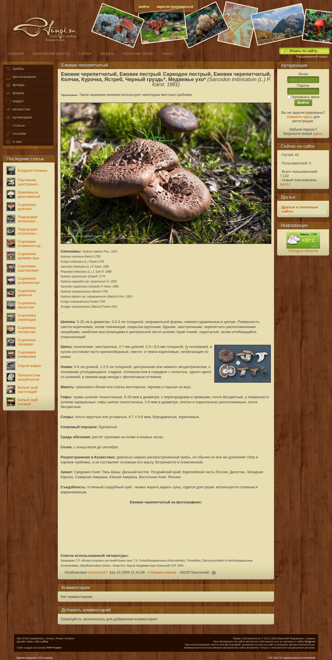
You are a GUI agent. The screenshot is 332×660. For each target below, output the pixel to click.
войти (144, 6)
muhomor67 (98, 572)
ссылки (15, 133)
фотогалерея (20, 77)
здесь (317, 133)
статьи (15, 125)
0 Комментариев (162, 572)
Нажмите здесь (299, 117)
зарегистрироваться (174, 6)
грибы (14, 68)
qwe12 (285, 184)
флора (15, 85)
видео (14, 101)
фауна (14, 93)
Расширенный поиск (311, 56)
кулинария (18, 117)
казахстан (17, 109)
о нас (13, 141)
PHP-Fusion (54, 647)
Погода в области (303, 251)
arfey (45, 641)
